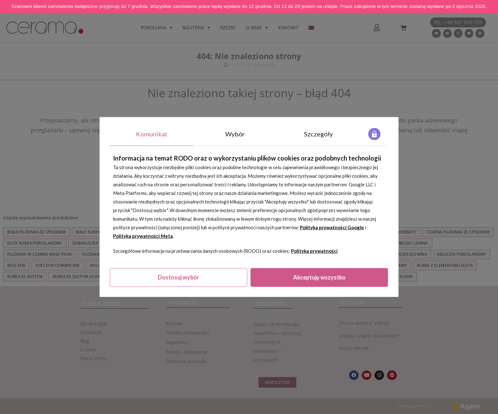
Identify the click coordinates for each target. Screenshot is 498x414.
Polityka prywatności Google (332, 227)
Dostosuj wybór (178, 277)
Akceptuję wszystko (319, 277)
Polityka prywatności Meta (143, 236)
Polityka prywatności (314, 251)
